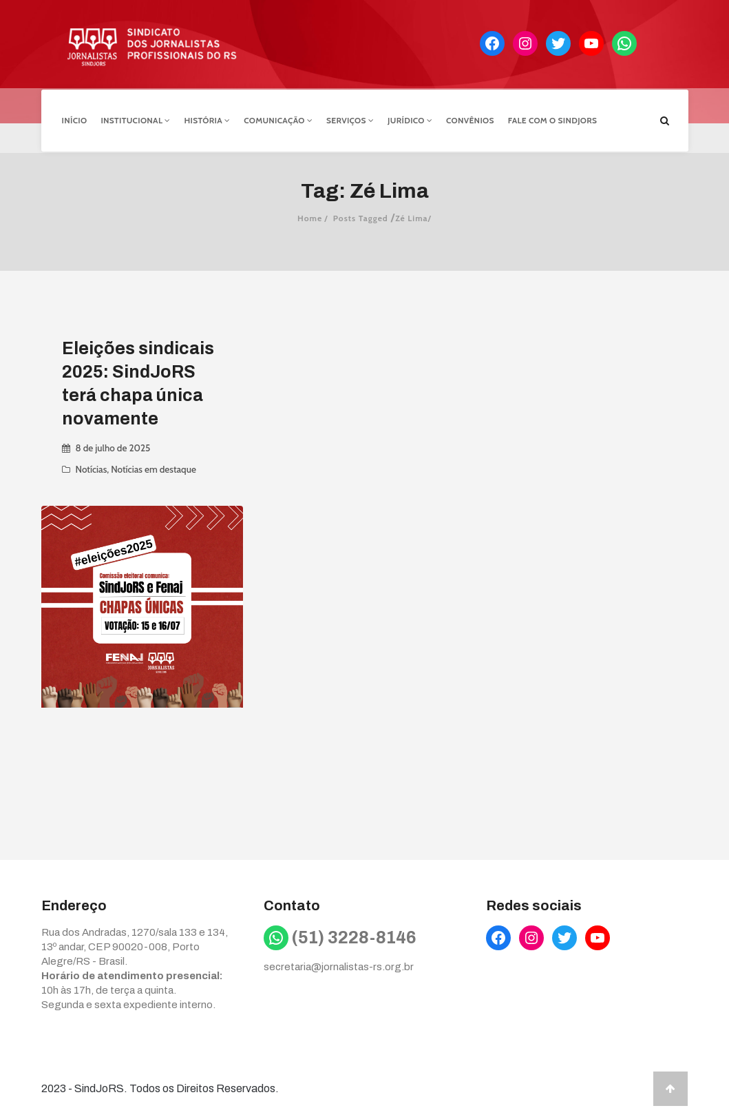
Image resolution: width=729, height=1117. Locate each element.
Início (74, 119)
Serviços (350, 119)
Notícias (91, 466)
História (207, 119)
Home (309, 215)
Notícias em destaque (153, 466)
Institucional (135, 119)
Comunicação (278, 119)
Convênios (470, 119)
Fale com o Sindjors (553, 119)
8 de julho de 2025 (113, 445)
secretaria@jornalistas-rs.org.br (339, 964)
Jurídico (410, 119)
